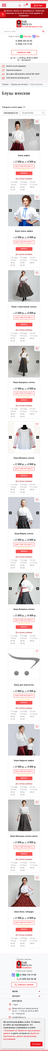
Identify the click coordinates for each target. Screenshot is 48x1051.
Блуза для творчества (24, 685)
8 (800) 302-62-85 (24, 41)
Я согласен (36, 1044)
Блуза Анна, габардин (24, 912)
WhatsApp (25, 36)
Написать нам (23, 52)
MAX (36, 36)
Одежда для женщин (19, 84)
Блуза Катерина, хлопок (24, 609)
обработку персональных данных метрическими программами (21, 1036)
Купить (24, 173)
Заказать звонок (23, 985)
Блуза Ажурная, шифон (24, 760)
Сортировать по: (11, 113)
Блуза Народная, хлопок (24, 382)
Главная (5, 84)
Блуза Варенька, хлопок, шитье (24, 836)
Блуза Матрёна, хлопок (24, 458)
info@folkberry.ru (19, 1017)
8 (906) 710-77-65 (24, 44)
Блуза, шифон (24, 155)
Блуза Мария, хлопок (24, 533)
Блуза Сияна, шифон (24, 231)
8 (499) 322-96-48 (26, 979)
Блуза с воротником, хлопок (24, 307)
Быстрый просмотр (24, 166)
